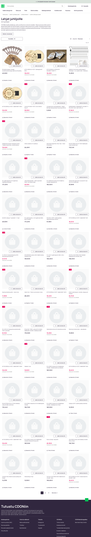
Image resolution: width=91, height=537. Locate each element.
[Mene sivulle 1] (42, 492)
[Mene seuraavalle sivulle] (55, 492)
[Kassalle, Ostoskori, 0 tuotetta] (85, 6)
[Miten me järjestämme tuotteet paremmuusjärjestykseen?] (71, 39)
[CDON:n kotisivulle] (2, 6)
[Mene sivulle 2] (45, 492)
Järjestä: (75, 39)
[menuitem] (7, 10)
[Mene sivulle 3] (48, 492)
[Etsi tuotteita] (62, 6)
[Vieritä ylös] (86, 499)
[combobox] (35, 6)
